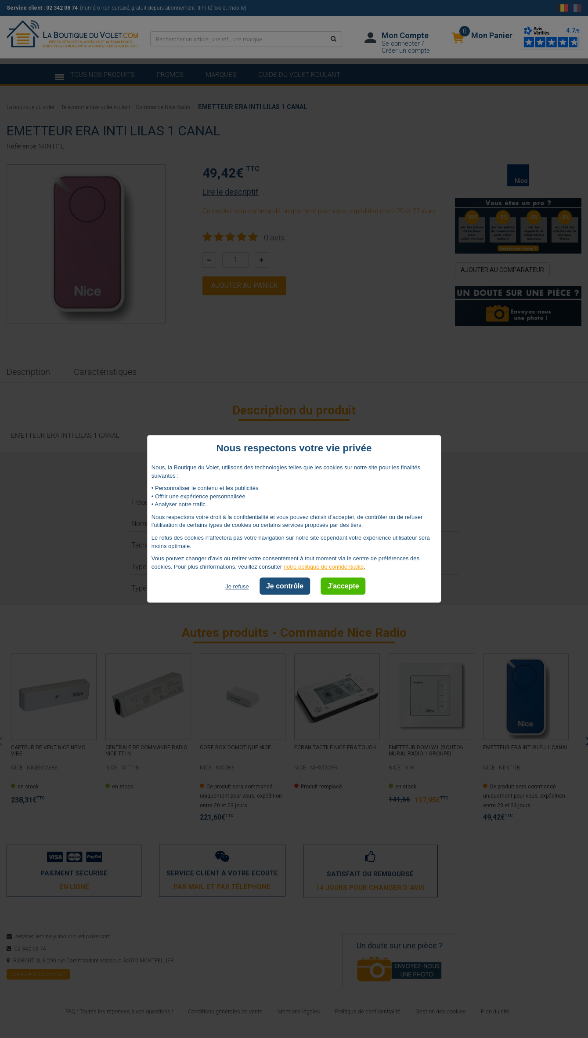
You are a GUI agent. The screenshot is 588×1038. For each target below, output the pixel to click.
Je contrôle (284, 586)
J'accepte (343, 586)
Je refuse (237, 587)
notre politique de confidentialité (324, 566)
